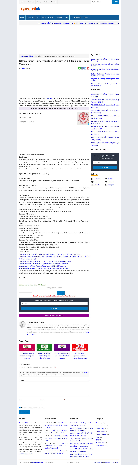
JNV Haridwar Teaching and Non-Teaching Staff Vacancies (103, 23)
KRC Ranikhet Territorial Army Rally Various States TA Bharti (56, 425)
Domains (53, 2)
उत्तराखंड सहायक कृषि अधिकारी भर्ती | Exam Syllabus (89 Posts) (44, 356)
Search (115, 2)
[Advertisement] (69, 40)
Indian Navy (100, 431)
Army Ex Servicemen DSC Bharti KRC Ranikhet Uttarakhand (56, 446)
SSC (38, 17)
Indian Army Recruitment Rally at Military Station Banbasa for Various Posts (44, 268)
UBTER (49, 98)
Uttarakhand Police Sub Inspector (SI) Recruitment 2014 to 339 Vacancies (43, 263)
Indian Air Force (101, 426)
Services (46, 2)
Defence (30, 17)
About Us (22, 2)
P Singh (22, 68)
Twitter (110, 179)
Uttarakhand (75, 17)
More (86, 17)
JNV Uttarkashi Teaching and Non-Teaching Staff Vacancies (62, 356)
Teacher (59, 17)
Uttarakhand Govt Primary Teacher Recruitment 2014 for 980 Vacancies (42, 266)
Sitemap (39, 2)
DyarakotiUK (23, 423)
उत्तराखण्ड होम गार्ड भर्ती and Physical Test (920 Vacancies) (63, 23)
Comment (54, 380)
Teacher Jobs (100, 443)
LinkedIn (97, 185)
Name (30, 400)
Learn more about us (25, 454)
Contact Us (31, 2)
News (66, 17)
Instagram (111, 185)
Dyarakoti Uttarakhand (37, 462)
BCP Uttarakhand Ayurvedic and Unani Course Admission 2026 (80, 356)
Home (22, 17)
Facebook (97, 179)
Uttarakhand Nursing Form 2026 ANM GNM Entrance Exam (56, 438)
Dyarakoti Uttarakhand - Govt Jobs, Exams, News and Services (30, 9)
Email (54, 400)
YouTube (110, 182)
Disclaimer (107, 462)
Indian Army (100, 428)
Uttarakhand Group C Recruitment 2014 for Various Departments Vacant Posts (45, 261)
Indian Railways (47, 17)
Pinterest (96, 182)
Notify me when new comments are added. (33, 407)
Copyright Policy (115, 462)
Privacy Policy (100, 462)
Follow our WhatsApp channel (54, 315)
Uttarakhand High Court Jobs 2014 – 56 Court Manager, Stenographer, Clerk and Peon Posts (49, 254)
